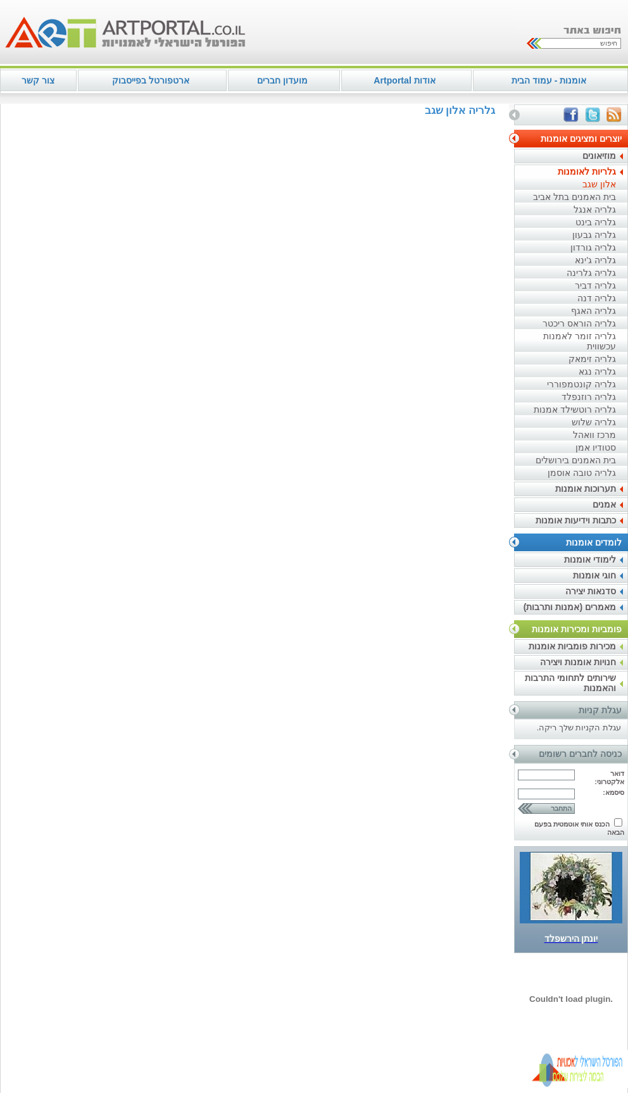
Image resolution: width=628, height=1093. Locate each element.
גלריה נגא (597, 371)
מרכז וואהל (594, 435)
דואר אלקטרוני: (609, 777)
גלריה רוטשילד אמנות (575, 409)
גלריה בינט (595, 222)
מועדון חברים (282, 80)
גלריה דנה (596, 298)
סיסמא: (613, 792)
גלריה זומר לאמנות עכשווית (579, 341)
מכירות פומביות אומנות (572, 646)
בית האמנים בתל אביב (574, 197)
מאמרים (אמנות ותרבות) (570, 607)
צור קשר (38, 80)
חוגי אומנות (594, 575)
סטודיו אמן (595, 447)
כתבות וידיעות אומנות (576, 520)
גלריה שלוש (594, 422)
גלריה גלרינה (591, 273)
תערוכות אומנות (585, 489)
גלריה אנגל (595, 209)
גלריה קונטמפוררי (581, 384)
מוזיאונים (599, 156)
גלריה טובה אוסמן (582, 473)
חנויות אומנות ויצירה (578, 662)
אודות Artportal (404, 80)
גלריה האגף (593, 311)
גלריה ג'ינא (595, 260)
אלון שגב (599, 184)
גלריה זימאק (592, 359)
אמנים (604, 504)
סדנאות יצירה (590, 591)
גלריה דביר (595, 285)
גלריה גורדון (593, 247)
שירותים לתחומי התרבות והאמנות (570, 683)
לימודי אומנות (590, 559)
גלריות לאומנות (587, 171)
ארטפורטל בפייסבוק (150, 80)
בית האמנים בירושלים (576, 460)
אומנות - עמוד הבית (549, 80)
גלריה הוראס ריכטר (579, 323)
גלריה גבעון (594, 235)
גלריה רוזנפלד (589, 397)
